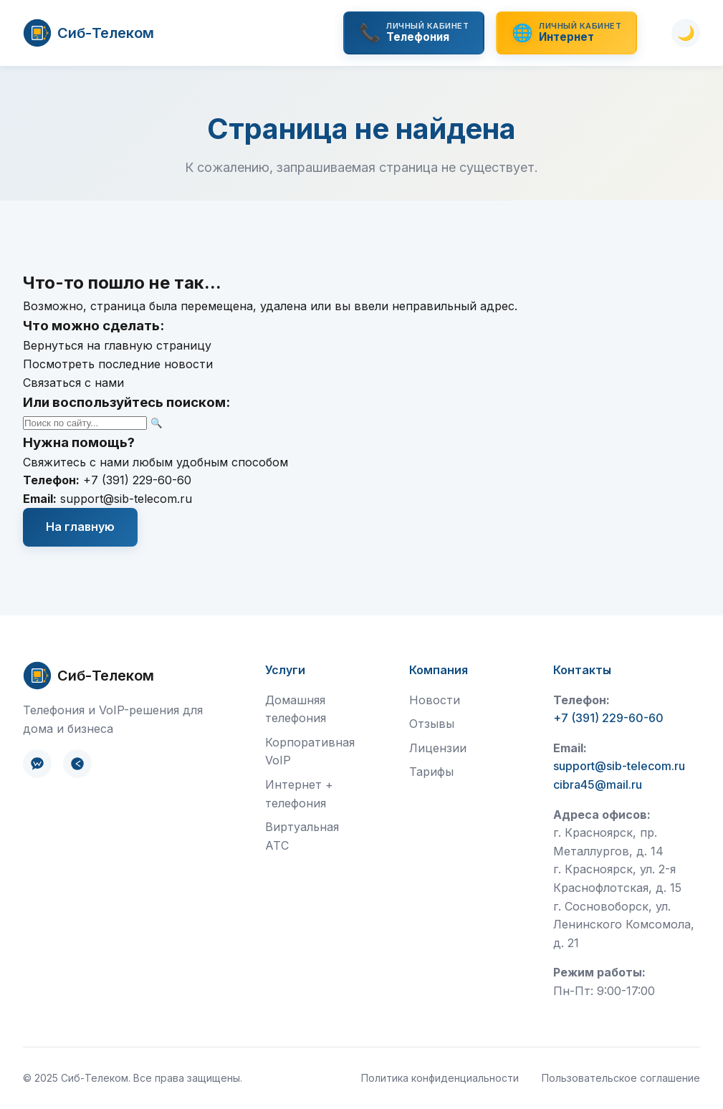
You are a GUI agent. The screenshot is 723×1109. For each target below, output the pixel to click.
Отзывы (431, 723)
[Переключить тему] (685, 33)
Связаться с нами (73, 382)
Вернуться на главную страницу (117, 345)
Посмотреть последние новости (118, 364)
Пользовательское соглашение (621, 1078)
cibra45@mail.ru (597, 784)
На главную (80, 526)
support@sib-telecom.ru (126, 498)
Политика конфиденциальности (440, 1078)
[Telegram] (77, 763)
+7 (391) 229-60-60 (137, 480)
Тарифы (431, 771)
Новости (434, 700)
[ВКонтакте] (37, 763)
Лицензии (437, 748)
